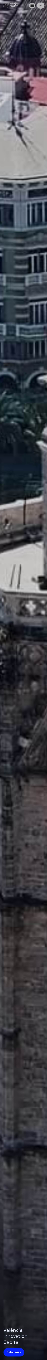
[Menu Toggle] (32, 5)
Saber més (14, 1352)
